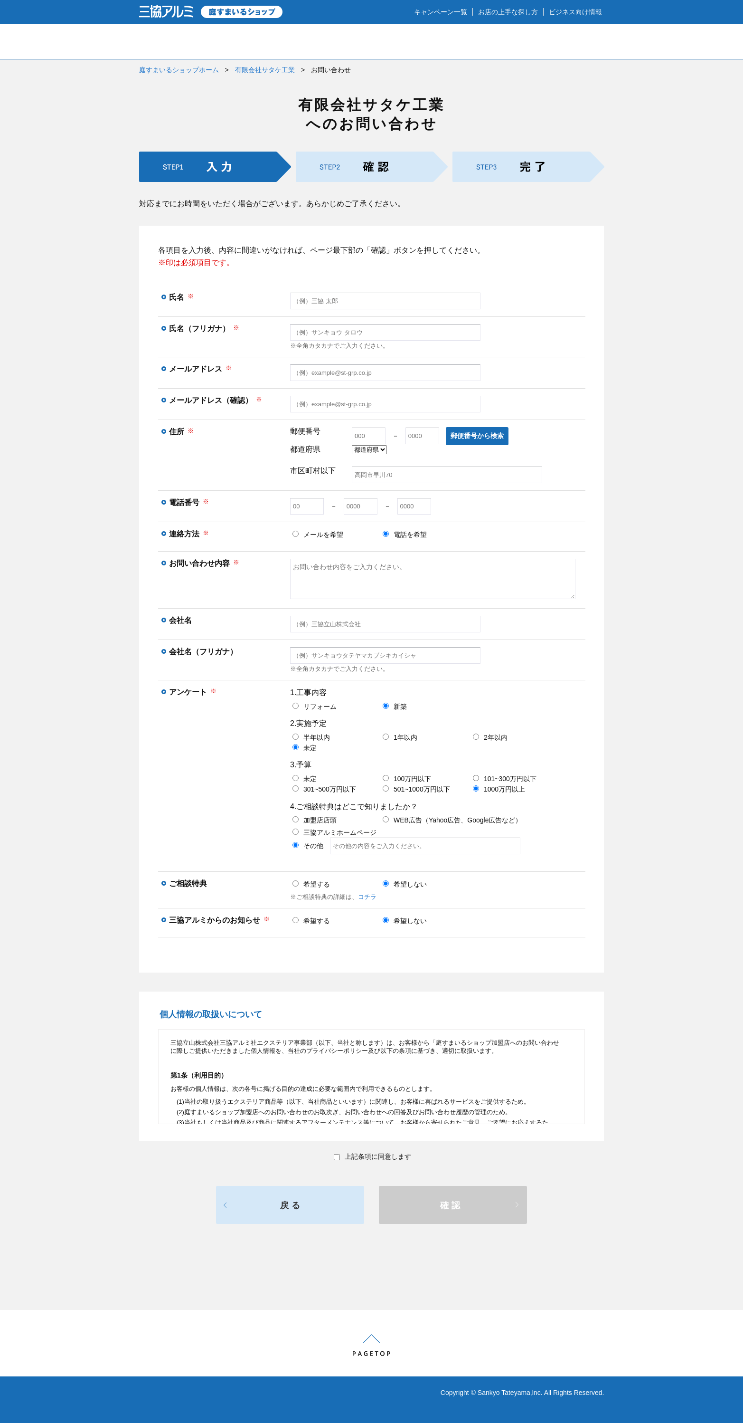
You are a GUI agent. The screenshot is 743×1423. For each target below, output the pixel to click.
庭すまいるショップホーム (179, 70)
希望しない (405, 884)
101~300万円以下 (504, 779)
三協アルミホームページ (334, 832)
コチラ (367, 896)
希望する (311, 884)
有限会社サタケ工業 (265, 70)
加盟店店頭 (314, 820)
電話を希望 (405, 534)
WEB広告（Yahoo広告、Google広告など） (452, 820)
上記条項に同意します (372, 1156)
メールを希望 (317, 534)
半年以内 (311, 737)
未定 (304, 748)
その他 (406, 846)
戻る (291, 1205)
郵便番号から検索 (477, 435)
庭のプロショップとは (257, 41)
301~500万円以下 (324, 789)
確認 (451, 1205)
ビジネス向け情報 (575, 12)
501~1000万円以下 (416, 789)
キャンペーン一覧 (440, 12)
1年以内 (400, 737)
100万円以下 (407, 779)
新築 (395, 706)
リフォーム (314, 706)
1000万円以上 (499, 789)
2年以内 (490, 737)
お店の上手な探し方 (508, 12)
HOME (171, 41)
